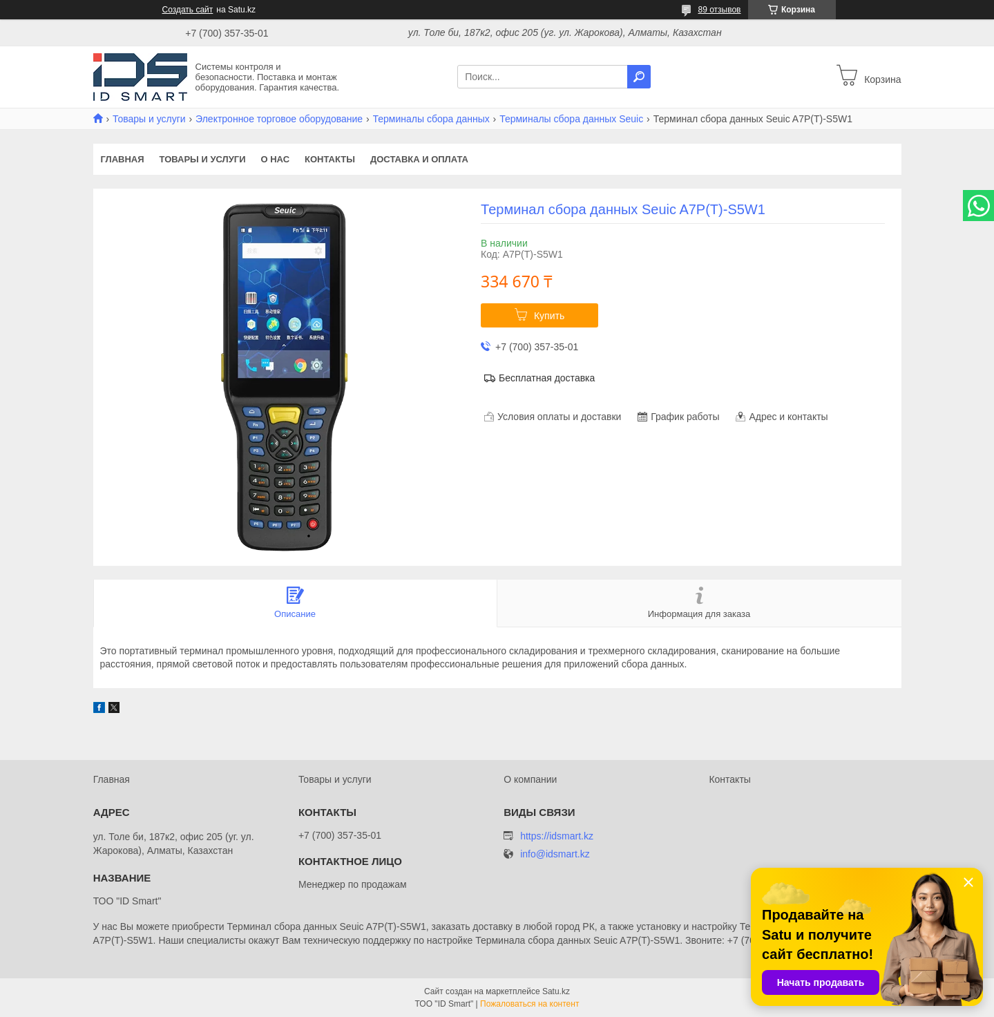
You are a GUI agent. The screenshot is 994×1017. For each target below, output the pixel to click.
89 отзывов (719, 10)
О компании (530, 779)
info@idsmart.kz (555, 854)
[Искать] (639, 76)
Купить (549, 315)
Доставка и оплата (419, 159)
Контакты (330, 159)
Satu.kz (556, 991)
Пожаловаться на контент (529, 1004)
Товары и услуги (149, 118)
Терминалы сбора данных (431, 118)
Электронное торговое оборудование (279, 118)
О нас (274, 159)
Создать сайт (187, 10)
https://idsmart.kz (556, 836)
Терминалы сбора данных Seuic (571, 118)
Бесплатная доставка (547, 377)
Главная (122, 159)
